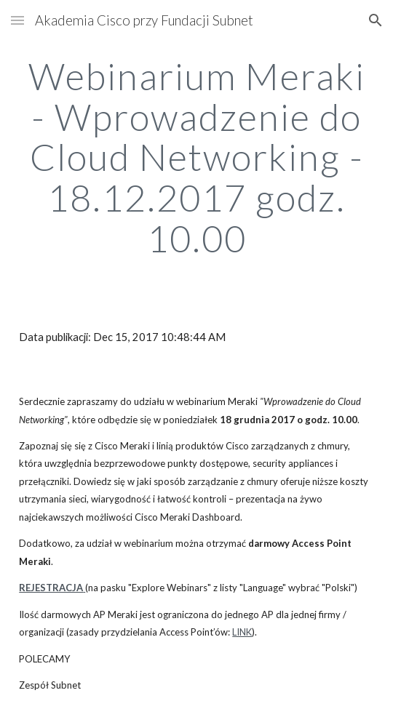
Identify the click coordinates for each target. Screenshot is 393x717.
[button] (17, 20)
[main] (196, 157)
